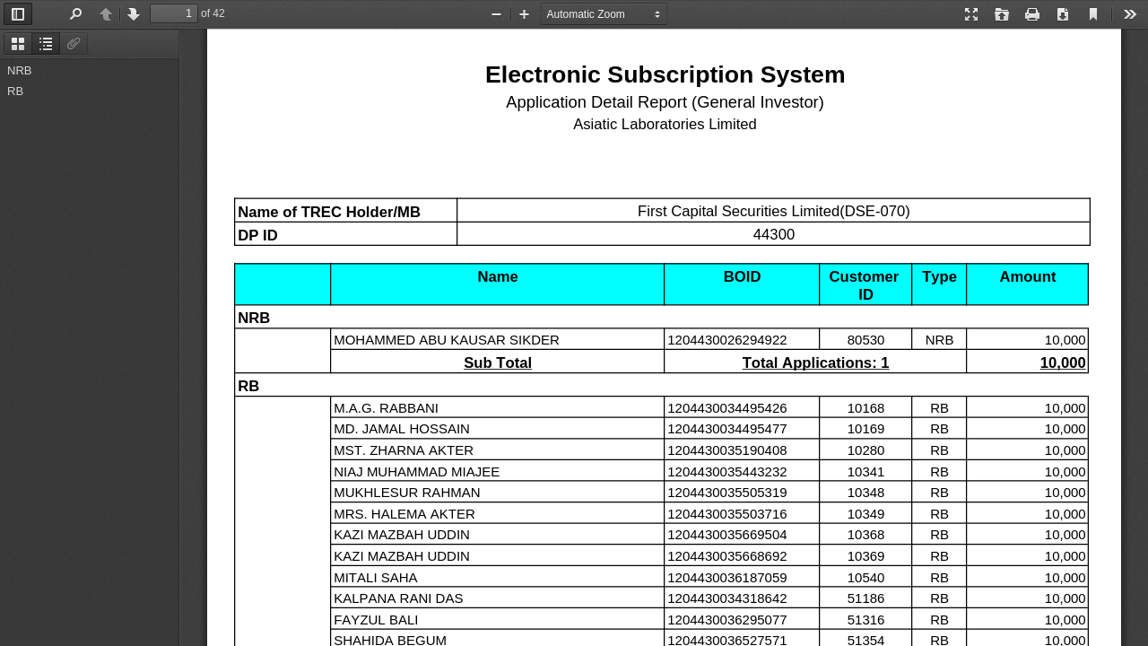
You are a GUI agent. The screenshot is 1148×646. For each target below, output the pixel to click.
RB (15, 91)
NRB (19, 70)
